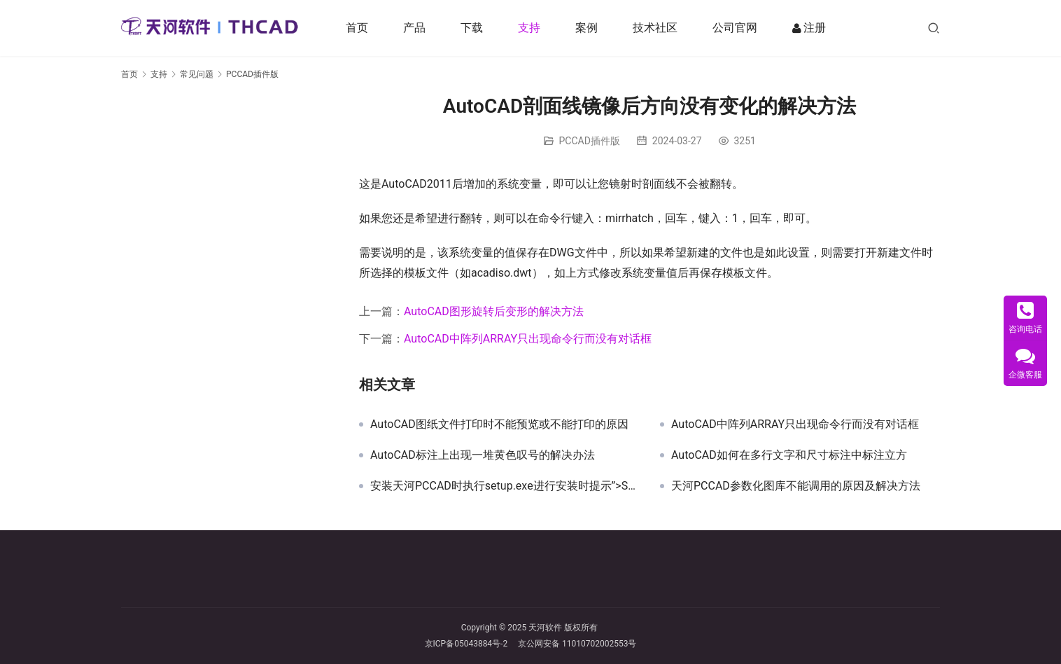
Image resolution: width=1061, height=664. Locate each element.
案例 (590, 27)
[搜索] (933, 27)
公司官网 (738, 27)
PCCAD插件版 (589, 140)
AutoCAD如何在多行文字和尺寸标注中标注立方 (789, 455)
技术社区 (658, 27)
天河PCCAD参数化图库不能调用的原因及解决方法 (795, 486)
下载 (475, 27)
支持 (532, 27)
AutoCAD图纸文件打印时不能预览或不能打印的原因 (499, 424)
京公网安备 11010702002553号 (577, 644)
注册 (812, 28)
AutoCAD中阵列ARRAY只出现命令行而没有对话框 (528, 338)
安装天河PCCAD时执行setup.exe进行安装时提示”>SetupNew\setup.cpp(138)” (504, 486)
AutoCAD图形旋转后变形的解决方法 (494, 311)
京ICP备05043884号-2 (472, 644)
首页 (360, 27)
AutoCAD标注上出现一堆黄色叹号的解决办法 (482, 455)
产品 (418, 27)
